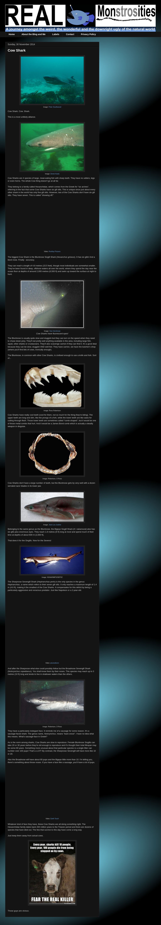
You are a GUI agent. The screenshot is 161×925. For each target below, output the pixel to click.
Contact (70, 34)
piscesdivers (54, 663)
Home (12, 34)
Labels (55, 34)
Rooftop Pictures (55, 251)
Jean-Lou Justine (55, 525)
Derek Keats (54, 174)
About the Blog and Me (33, 34)
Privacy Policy (88, 34)
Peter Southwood (55, 107)
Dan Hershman (54, 331)
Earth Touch (54, 818)
